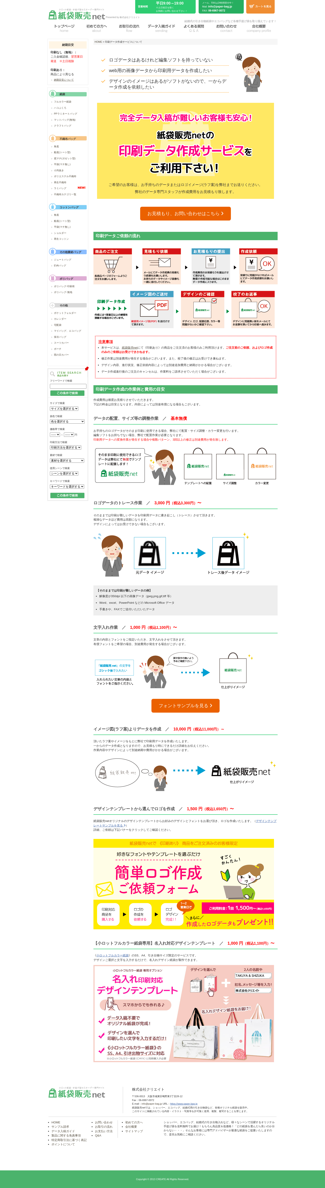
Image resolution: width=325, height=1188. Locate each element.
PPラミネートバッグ (65, 113)
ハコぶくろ (60, 107)
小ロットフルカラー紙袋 (112, 955)
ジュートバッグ (62, 259)
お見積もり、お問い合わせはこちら (185, 213)
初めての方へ (134, 1122)
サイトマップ (134, 1131)
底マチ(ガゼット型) (64, 158)
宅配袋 (57, 325)
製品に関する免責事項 (66, 1135)
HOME (98, 41)
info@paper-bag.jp (220, 6)
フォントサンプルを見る (185, 705)
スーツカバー (61, 342)
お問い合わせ (104, 1122)
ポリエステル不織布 (65, 176)
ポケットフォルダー (65, 313)
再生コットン (61, 238)
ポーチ (57, 348)
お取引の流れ (104, 1126)
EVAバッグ (60, 265)
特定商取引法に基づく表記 (69, 1140)
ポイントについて (63, 1144)
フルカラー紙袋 (62, 101)
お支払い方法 (104, 1131)
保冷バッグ (60, 337)
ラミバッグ (60, 188)
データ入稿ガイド (63, 1131)
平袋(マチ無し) (62, 164)
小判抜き (59, 170)
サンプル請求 (60, 1126)
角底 (56, 146)
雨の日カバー (61, 354)
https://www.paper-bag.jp (183, 1103)
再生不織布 (60, 182)
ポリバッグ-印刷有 (64, 286)
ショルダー (60, 233)
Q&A (98, 1135)
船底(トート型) (62, 152)
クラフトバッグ (62, 125)
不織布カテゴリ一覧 (65, 194)
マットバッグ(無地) (64, 119)
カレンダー (60, 318)
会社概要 (131, 1126)
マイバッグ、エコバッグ (67, 330)
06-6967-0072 (216, 10)
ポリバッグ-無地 (63, 292)
